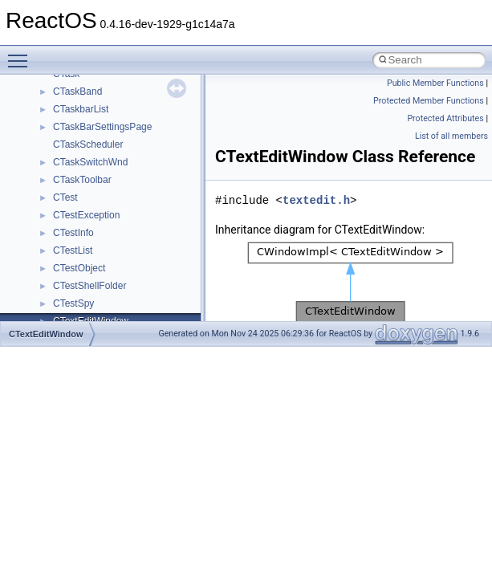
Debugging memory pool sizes (92, 134)
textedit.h (316, 200)
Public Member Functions (435, 83)
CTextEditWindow (46, 334)
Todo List (46, 258)
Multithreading (57, 205)
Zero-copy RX (57, 170)
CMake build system (70, 99)
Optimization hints (65, 223)
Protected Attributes (445, 118)
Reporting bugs (59, 152)
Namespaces (55, 311)
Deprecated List (61, 276)
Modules (45, 293)
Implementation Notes (74, 240)
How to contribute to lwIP (80, 82)
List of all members (451, 136)
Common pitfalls (61, 117)
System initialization (69, 187)
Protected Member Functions (428, 101)
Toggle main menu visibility (21, 54)
